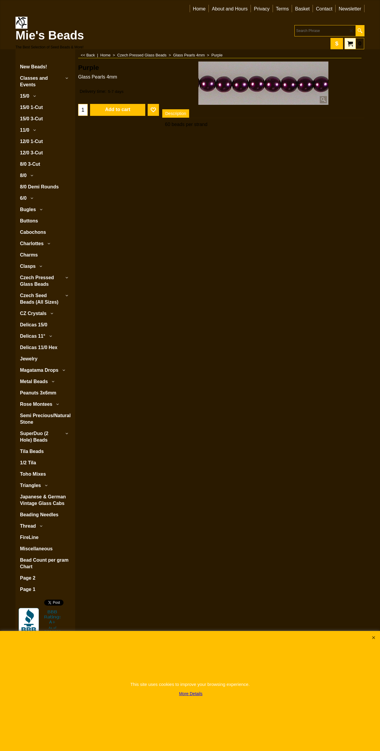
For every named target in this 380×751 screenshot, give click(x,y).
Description (175, 113)
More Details (191, 693)
